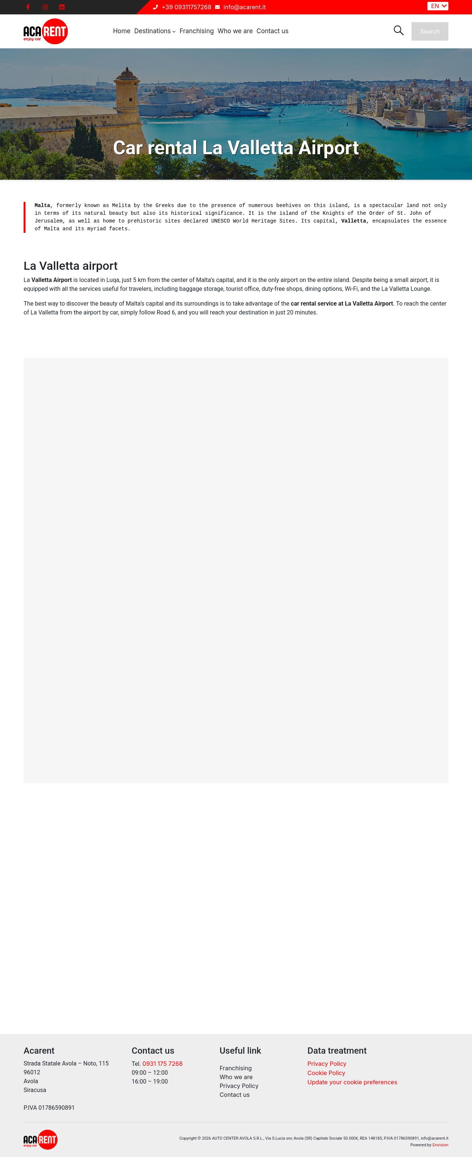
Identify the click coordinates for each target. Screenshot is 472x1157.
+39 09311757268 (186, 7)
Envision (440, 1144)
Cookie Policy (327, 1073)
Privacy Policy (327, 1063)
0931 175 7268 (162, 1063)
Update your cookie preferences (353, 1082)
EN (435, 6)
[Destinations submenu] (174, 31)
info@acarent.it (244, 7)
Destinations (152, 31)
